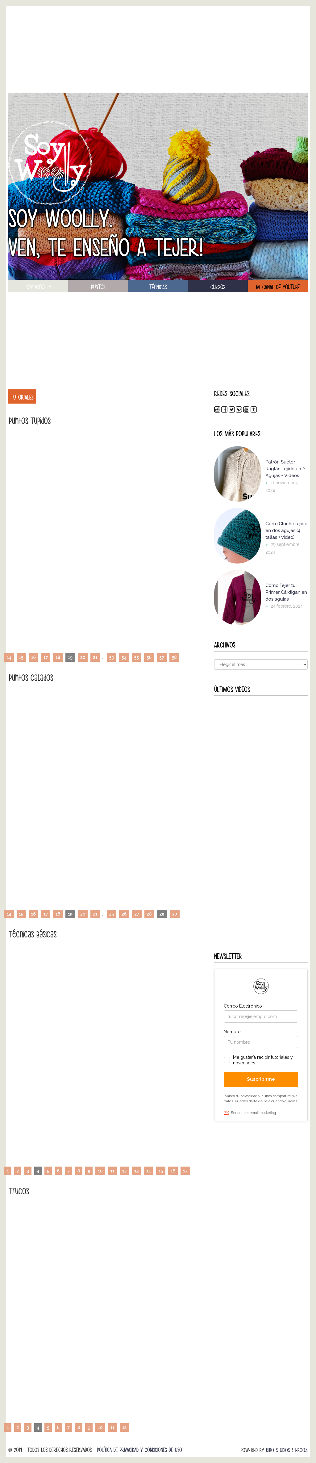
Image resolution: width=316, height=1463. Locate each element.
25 (111, 914)
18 (58, 657)
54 (124, 657)
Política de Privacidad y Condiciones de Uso (139, 1449)
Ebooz (301, 1450)
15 (21, 657)
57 (161, 657)
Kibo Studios (278, 1450)
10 (100, 1170)
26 (124, 914)
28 (149, 914)
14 (9, 657)
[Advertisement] (158, 49)
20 (82, 657)
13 (136, 1170)
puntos (98, 287)
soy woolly (38, 287)
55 (136, 657)
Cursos (217, 287)
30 (174, 914)
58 (174, 657)
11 (112, 1170)
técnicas (158, 287)
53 (111, 657)
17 (46, 657)
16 (33, 657)
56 (149, 657)
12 (124, 1170)
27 (136, 914)
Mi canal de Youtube (278, 287)
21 (95, 657)
